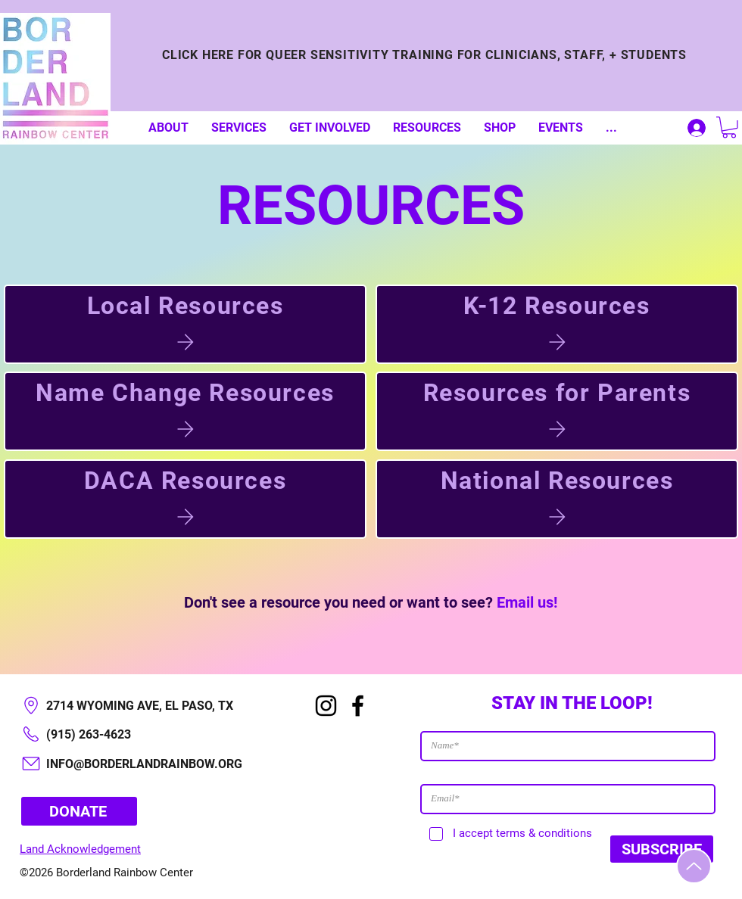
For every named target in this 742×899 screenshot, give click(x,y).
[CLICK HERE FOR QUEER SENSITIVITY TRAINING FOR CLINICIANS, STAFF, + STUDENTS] (424, 54)
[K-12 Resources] (557, 324)
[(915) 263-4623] (151, 734)
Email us (525, 602)
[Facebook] (358, 706)
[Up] (694, 866)
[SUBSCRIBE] (662, 849)
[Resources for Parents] (557, 411)
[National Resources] (557, 499)
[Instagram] (326, 706)
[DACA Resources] (185, 499)
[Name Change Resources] (185, 411)
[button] (729, 127)
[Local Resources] (185, 324)
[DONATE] (79, 811)
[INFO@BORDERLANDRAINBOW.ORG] (151, 764)
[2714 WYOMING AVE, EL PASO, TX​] (151, 706)
